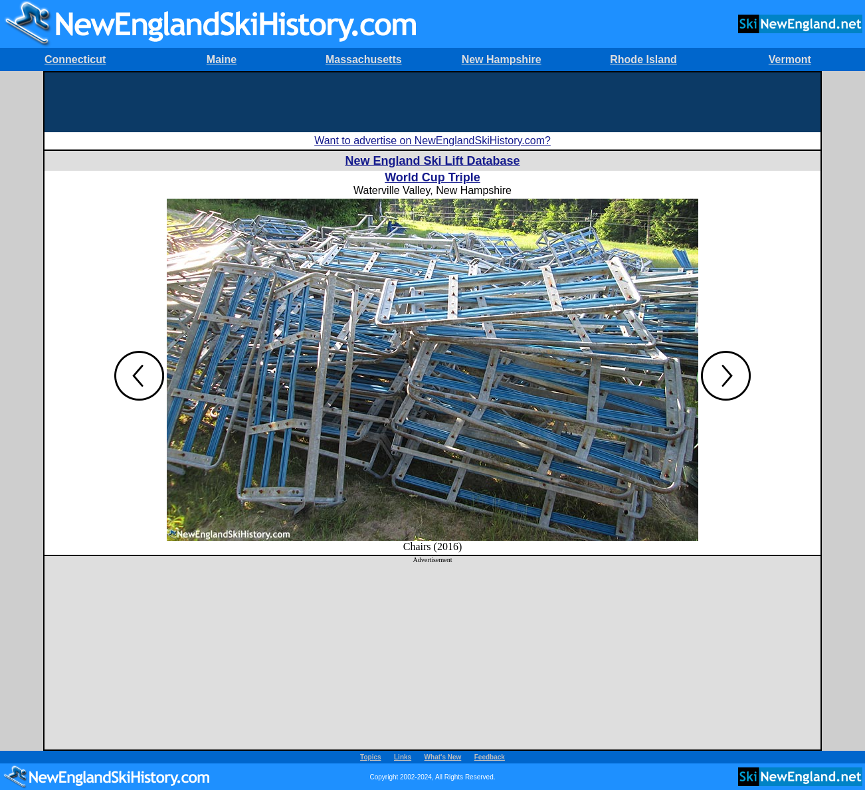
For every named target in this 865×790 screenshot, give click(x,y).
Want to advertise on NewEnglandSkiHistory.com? (432, 140)
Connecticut (75, 59)
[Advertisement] (432, 102)
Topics (370, 757)
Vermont (790, 59)
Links (402, 757)
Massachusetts (364, 59)
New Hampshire (501, 59)
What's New (443, 757)
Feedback (489, 757)
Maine (222, 59)
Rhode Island (643, 59)
